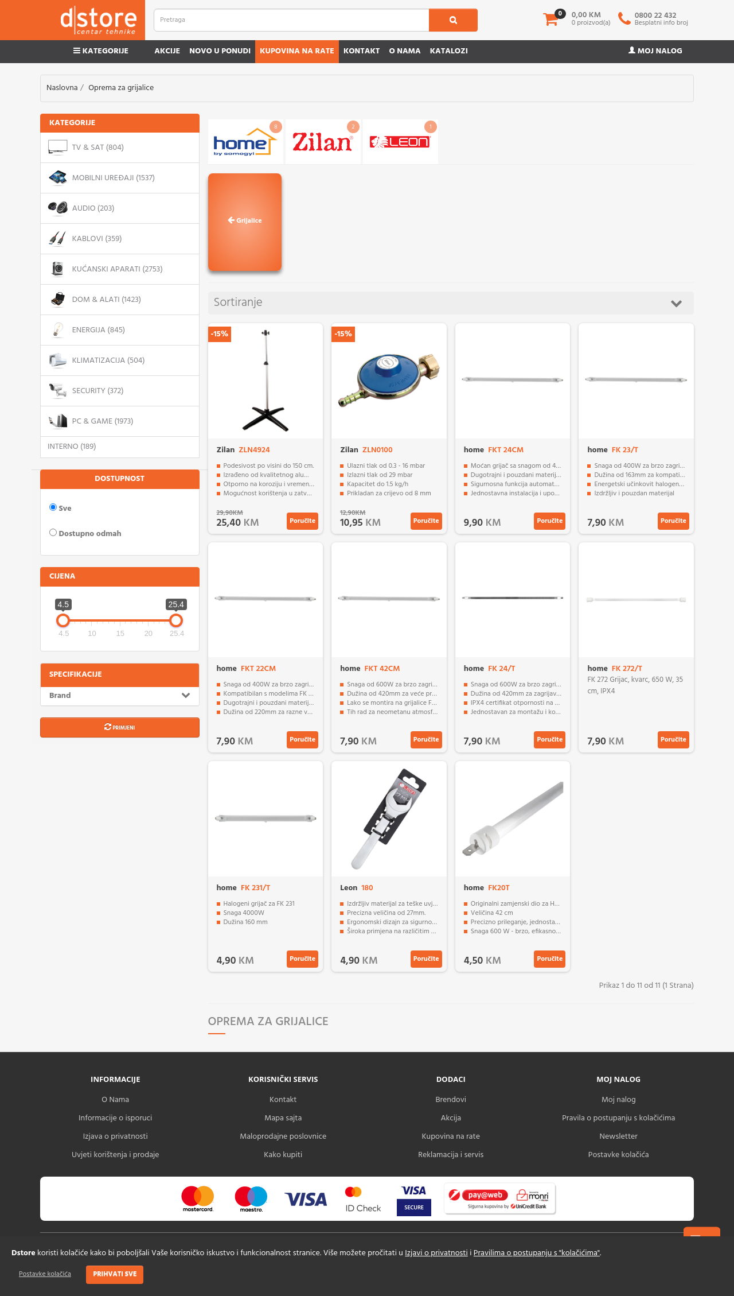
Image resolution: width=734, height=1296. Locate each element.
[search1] (453, 20)
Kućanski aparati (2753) (105, 269)
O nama (404, 51)
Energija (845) (86, 330)
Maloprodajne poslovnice (283, 1136)
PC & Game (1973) (91, 421)
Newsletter (619, 1136)
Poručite (302, 521)
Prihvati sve (114, 1274)
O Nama (115, 1100)
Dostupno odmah (85, 533)
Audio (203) (81, 208)
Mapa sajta (283, 1118)
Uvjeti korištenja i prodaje (115, 1155)
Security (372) (86, 391)
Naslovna (62, 88)
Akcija (450, 1118)
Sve (60, 508)
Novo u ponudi (220, 51)
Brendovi (450, 1100)
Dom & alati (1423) (94, 299)
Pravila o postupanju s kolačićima (618, 1118)
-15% (220, 334)
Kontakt (361, 51)
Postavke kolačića (45, 1274)
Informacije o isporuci (115, 1118)
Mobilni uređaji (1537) (101, 178)
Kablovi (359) (85, 238)
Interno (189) (72, 446)
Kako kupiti (283, 1155)
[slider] (42, 588)
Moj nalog (655, 51)
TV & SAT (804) (86, 147)
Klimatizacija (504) (96, 360)
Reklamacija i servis (450, 1155)
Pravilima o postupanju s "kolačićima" (537, 1253)
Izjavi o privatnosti (436, 1253)
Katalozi (449, 51)
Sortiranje (448, 302)
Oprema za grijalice (121, 88)
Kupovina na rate (297, 51)
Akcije (167, 51)
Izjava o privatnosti (115, 1136)
